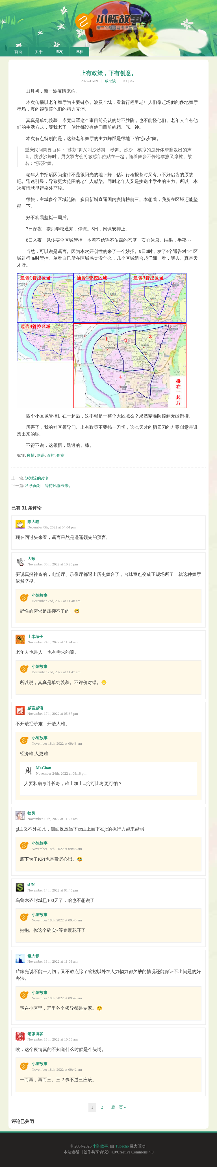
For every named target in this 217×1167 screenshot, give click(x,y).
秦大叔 (33, 956)
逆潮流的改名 (37, 478)
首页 (18, 52)
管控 (51, 455)
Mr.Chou (43, 768)
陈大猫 (33, 522)
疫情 (31, 455)
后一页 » (118, 1107)
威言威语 (35, 708)
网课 (41, 455)
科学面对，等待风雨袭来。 (49, 486)
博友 (59, 52)
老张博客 (35, 1034)
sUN (31, 885)
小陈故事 (39, 595)
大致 (31, 559)
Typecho (122, 1146)
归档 (79, 52)
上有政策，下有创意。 (108, 73)
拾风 (31, 813)
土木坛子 (35, 637)
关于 (39, 52)
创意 (60, 455)
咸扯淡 (110, 81)
